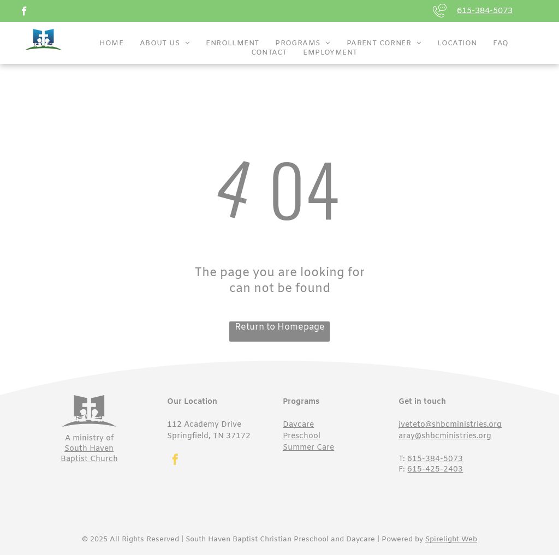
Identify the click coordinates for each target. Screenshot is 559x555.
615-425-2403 (435, 469)
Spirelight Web (451, 539)
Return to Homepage (280, 327)
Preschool (301, 436)
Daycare (298, 425)
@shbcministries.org (463, 425)
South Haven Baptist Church (89, 454)
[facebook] (24, 12)
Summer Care (308, 448)
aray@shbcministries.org (445, 436)
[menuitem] (111, 43)
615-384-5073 (485, 10)
